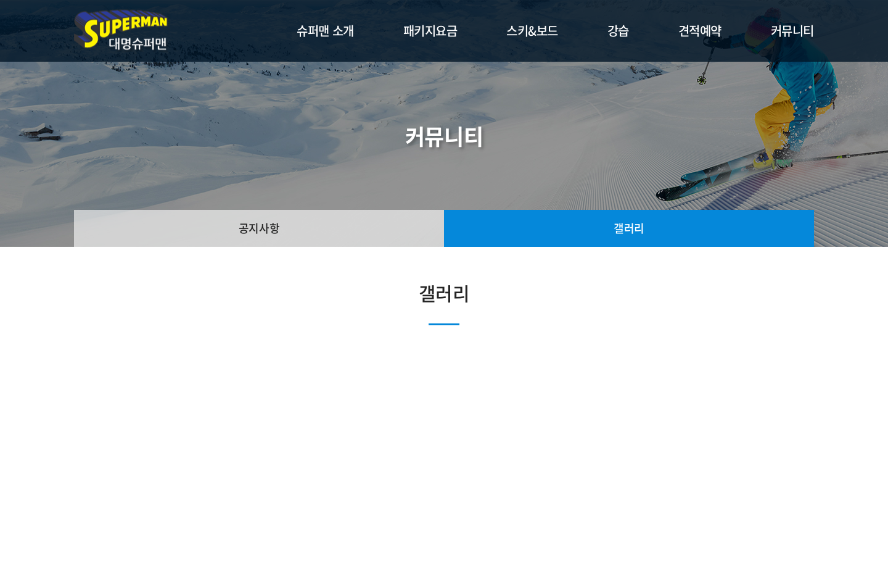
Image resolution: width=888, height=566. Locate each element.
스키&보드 (532, 31)
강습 (618, 31)
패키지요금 (430, 31)
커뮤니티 (792, 31)
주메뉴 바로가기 (0, 0)
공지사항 (259, 228)
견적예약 (700, 31)
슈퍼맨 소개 (325, 31)
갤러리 (629, 228)
